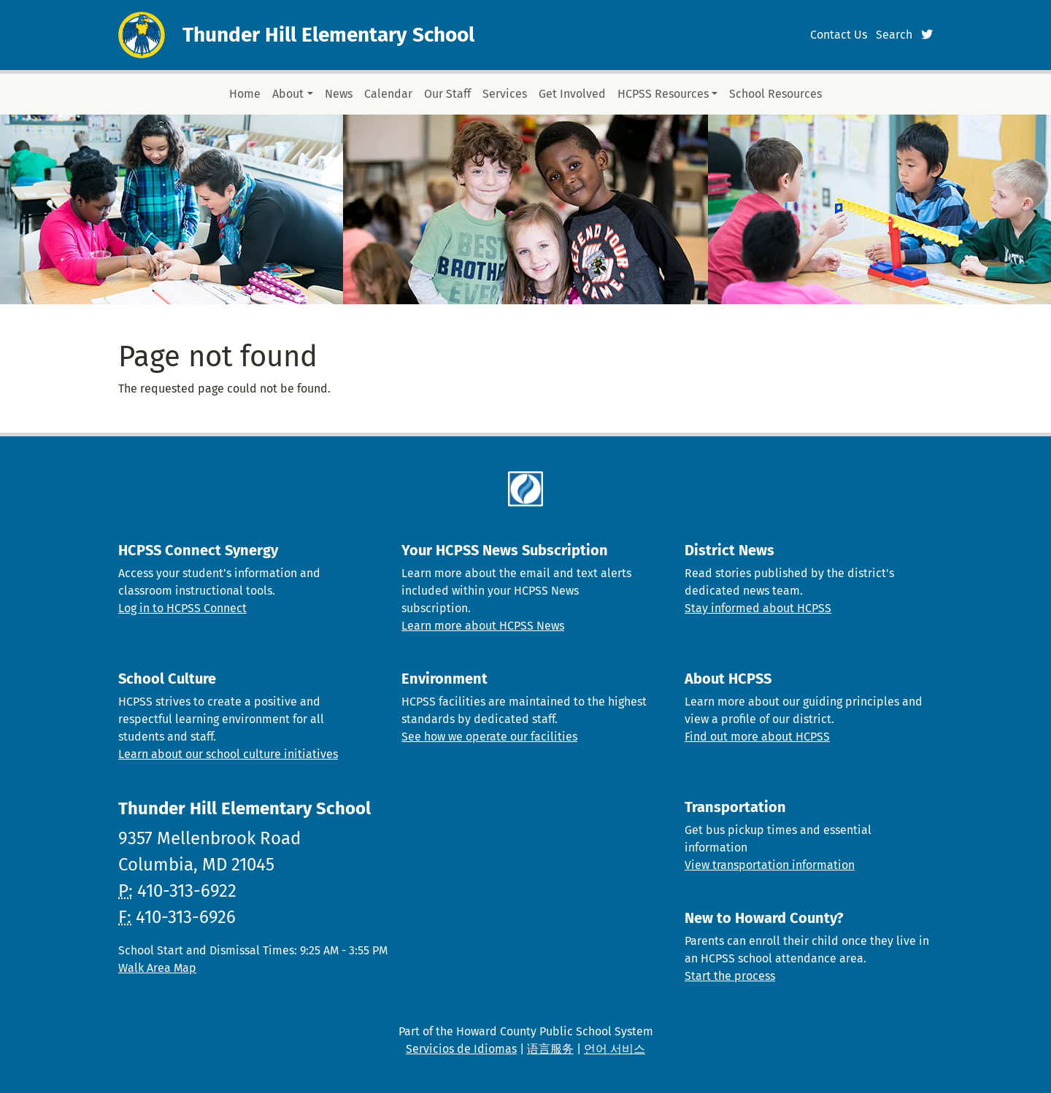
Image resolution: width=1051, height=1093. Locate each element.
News (339, 94)
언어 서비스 (614, 1049)
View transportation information (770, 865)
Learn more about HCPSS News (482, 626)
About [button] (288, 94)
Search (894, 35)
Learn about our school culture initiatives (228, 754)
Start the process (730, 976)
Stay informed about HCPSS (758, 608)
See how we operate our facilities (489, 737)
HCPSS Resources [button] (663, 94)
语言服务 (550, 1049)
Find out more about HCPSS (757, 737)
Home (245, 94)
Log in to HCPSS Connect (182, 608)
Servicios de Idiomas (461, 1049)
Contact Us (838, 35)
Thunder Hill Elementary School (328, 35)
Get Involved (572, 94)
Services (504, 94)
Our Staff (447, 94)
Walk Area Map (157, 968)
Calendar (388, 94)
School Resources (775, 94)
